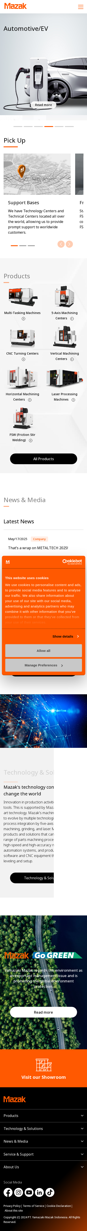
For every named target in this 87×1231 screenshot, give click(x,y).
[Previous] (61, 244)
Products (11, 1115)
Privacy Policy (12, 1206)
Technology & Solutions (23, 1128)
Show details (63, 636)
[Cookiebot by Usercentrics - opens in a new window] (62, 562)
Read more (43, 1012)
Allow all (43, 650)
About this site (14, 1210)
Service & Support (19, 1154)
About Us (11, 1166)
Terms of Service (33, 1206)
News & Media (16, 1141)
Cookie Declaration (59, 1206)
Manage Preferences (44, 665)
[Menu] (80, 6)
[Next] (69, 244)
